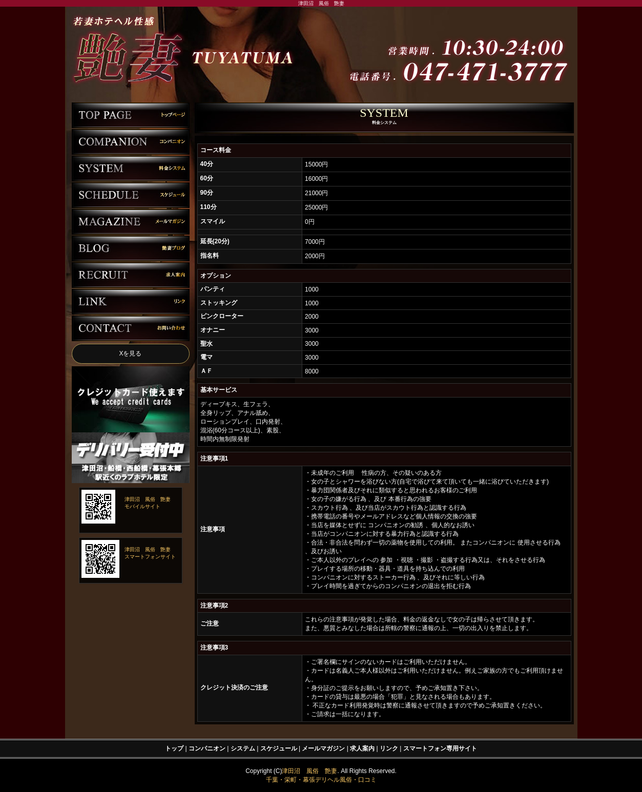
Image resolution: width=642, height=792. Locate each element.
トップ (174, 748)
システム (243, 748)
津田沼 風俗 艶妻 (309, 771)
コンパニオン (207, 748)
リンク (389, 748)
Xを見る (130, 353)
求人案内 (362, 748)
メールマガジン (323, 748)
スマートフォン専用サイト (440, 748)
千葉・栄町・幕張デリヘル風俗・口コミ (321, 779)
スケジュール (278, 748)
